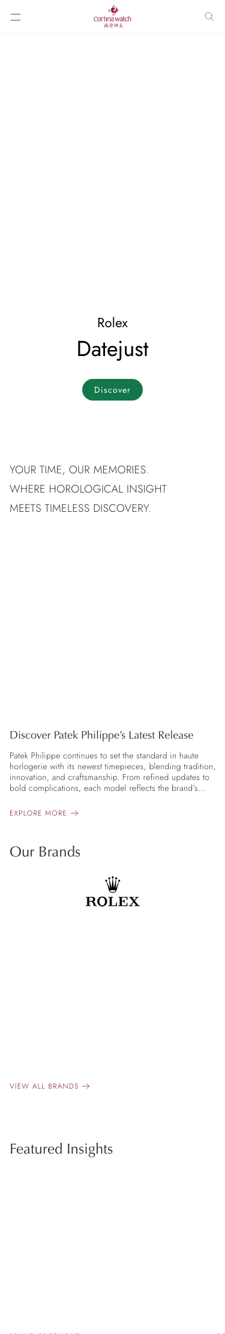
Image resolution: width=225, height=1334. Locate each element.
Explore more (38, 813)
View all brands (44, 1086)
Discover (112, 390)
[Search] (209, 17)
